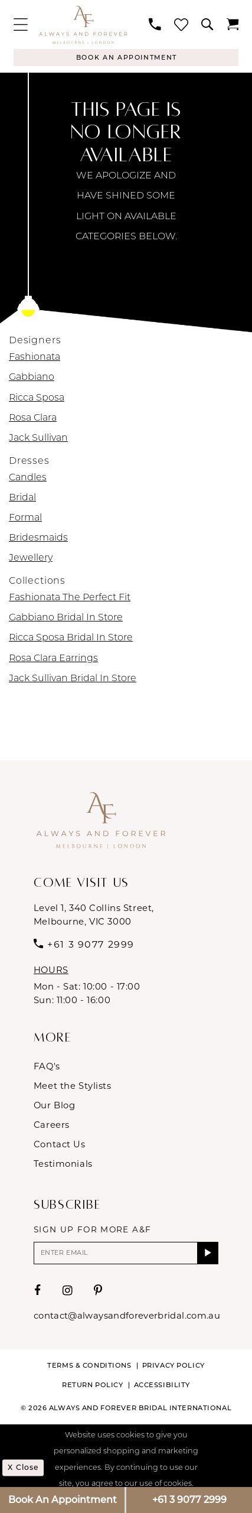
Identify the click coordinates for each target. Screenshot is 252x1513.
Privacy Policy (173, 1367)
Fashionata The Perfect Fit (69, 599)
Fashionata (34, 358)
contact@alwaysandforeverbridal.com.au (127, 1317)
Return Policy (92, 1386)
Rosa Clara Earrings (53, 659)
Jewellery (31, 559)
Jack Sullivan (38, 439)
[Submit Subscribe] (207, 1254)
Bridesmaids (38, 539)
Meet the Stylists (73, 1086)
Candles (28, 478)
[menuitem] (20, 25)
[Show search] (207, 24)
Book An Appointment (62, 1499)
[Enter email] (126, 1254)
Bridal (22, 499)
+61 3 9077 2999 (189, 1499)
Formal (25, 519)
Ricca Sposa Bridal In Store (71, 639)
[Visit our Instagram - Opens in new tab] (68, 1292)
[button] (20, 25)
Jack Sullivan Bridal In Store (72, 679)
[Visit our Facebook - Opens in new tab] (38, 1292)
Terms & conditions (89, 1367)
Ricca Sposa (36, 399)
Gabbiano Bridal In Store (66, 619)
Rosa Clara (33, 419)
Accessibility (162, 1386)
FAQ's (47, 1067)
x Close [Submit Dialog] (24, 1469)
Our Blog (55, 1106)
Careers (52, 1125)
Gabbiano (31, 378)
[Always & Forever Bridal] (83, 24)
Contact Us (60, 1145)
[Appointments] (126, 58)
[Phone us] (155, 24)
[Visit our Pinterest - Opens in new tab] (98, 1292)
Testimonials (63, 1164)
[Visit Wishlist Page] (181, 25)
